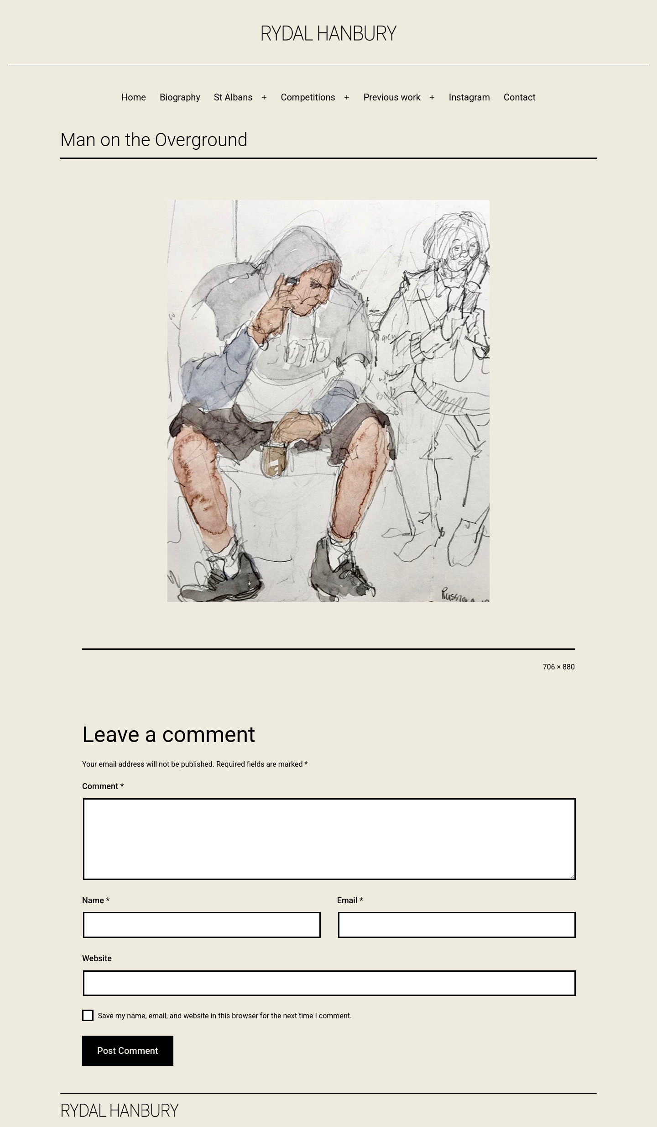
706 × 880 (559, 667)
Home (133, 97)
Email (350, 900)
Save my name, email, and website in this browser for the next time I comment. (225, 1015)
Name (96, 900)
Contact (520, 97)
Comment (103, 786)
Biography (180, 97)
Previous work (392, 97)
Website (97, 958)
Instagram (469, 97)
